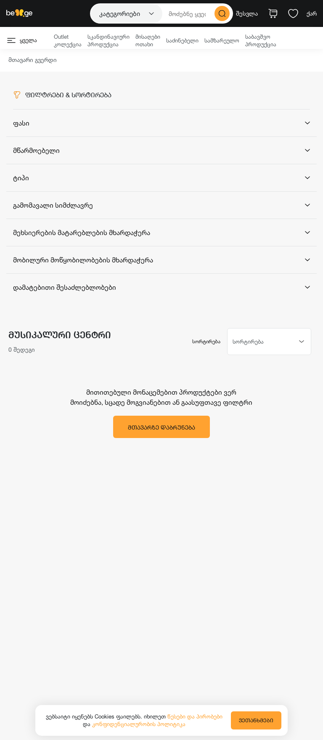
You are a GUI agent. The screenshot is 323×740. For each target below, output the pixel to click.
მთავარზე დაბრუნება (161, 427)
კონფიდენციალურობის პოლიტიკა (138, 724)
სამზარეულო (221, 40)
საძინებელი (182, 40)
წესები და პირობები (194, 716)
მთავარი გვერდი (32, 60)
